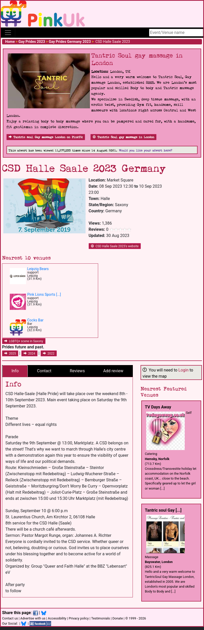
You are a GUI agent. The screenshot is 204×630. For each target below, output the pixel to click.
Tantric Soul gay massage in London (123, 137)
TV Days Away (158, 407)
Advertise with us (32, 618)
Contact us (10, 618)
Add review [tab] (113, 370)
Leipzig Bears (38, 269)
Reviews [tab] (77, 370)
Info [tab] (15, 370)
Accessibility (57, 618)
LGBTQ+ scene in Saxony (23, 341)
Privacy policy (79, 618)
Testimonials (100, 618)
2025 (10, 353)
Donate (117, 618)
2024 (29, 353)
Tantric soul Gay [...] (163, 510)
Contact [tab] (44, 370)
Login (183, 370)
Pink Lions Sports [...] (44, 294)
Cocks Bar (35, 320)
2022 (48, 353)
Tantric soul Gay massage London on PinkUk (46, 137)
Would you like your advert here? (145, 150)
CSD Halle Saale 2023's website (115, 246)
